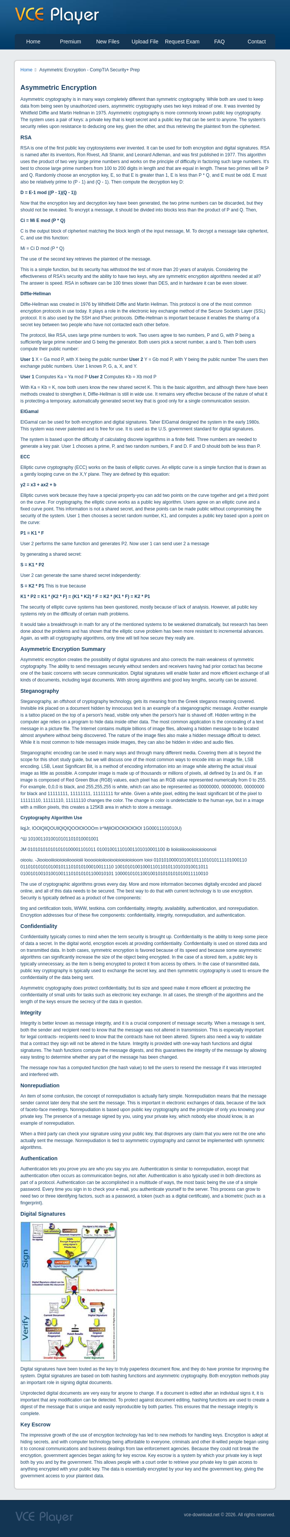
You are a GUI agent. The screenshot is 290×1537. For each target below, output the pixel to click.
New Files (107, 42)
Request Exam (182, 42)
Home (33, 42)
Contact (257, 42)
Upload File (145, 42)
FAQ (219, 42)
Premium (70, 42)
